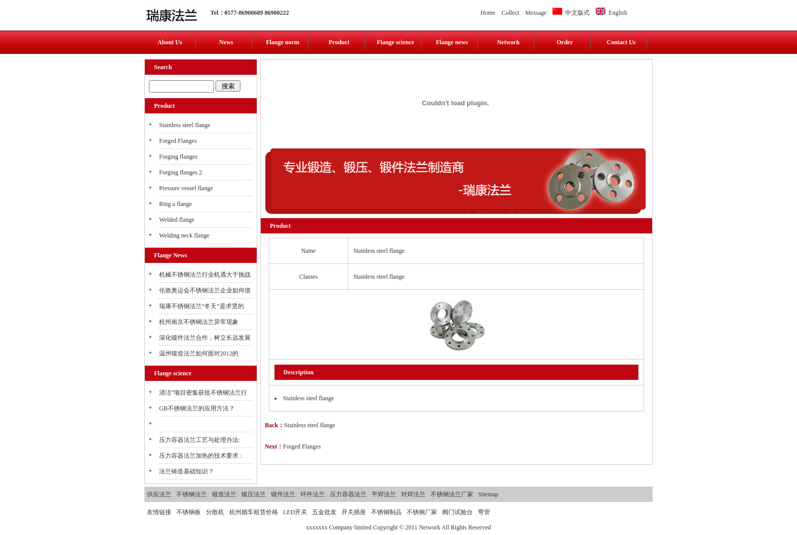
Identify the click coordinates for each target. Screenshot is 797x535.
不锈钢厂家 (422, 512)
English (611, 12)
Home (487, 12)
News (226, 42)
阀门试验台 (457, 512)
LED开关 (295, 512)
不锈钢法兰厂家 (452, 494)
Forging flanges (178, 156)
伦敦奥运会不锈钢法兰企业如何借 (205, 290)
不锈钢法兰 (191, 494)
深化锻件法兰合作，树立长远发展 (205, 337)
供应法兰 (159, 494)
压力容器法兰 (348, 494)
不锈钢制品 (386, 512)
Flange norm (282, 42)
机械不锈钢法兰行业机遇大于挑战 (205, 274)
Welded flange (176, 219)
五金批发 (324, 512)
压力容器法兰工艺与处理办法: (199, 439)
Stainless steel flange (184, 125)
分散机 (215, 512)
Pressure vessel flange (186, 188)
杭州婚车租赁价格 (253, 512)
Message (535, 12)
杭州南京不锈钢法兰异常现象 (198, 321)
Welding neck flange (184, 235)
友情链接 (159, 512)
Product (338, 42)
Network (508, 42)
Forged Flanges (178, 140)
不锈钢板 (188, 512)
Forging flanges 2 (180, 172)
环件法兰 (312, 494)
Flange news (452, 42)
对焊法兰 (413, 494)
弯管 (484, 512)
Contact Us (621, 42)
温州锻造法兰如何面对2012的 (198, 353)
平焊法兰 (384, 494)
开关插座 (354, 512)
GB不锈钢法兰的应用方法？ (197, 408)
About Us (170, 42)
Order (565, 42)
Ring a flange (175, 203)
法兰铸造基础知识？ (186, 471)
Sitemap (488, 494)
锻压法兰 (253, 494)
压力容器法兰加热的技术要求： (201, 455)
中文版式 (571, 12)
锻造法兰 (224, 494)
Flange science (395, 42)
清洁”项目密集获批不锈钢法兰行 (203, 392)
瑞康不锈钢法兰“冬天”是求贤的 (201, 306)
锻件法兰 (283, 494)
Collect (510, 12)
